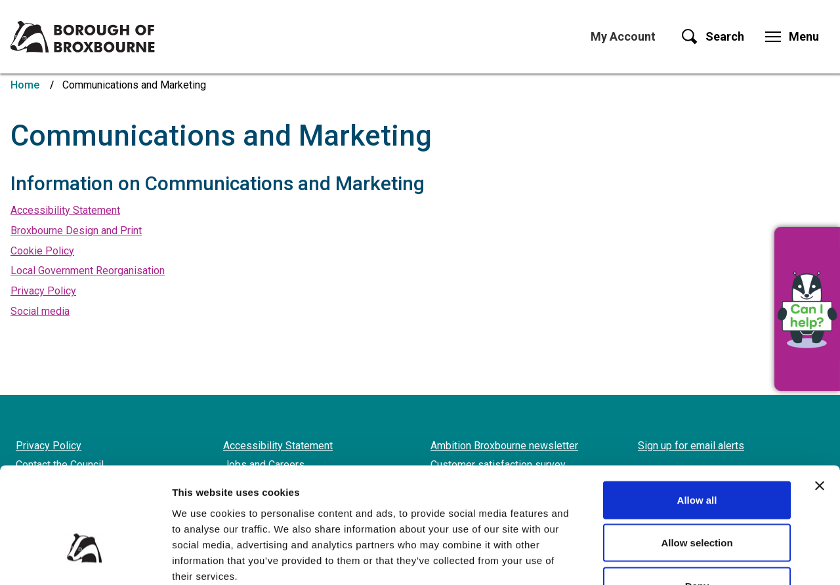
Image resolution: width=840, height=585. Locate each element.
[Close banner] (819, 398)
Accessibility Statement (65, 210)
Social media (40, 311)
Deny (697, 498)
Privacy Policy (43, 291)
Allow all (697, 412)
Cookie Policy (42, 251)
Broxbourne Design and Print (76, 230)
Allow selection (696, 456)
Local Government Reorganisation (87, 270)
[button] (807, 309)
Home (24, 85)
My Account (623, 36)
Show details (688, 559)
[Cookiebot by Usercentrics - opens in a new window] (85, 559)
